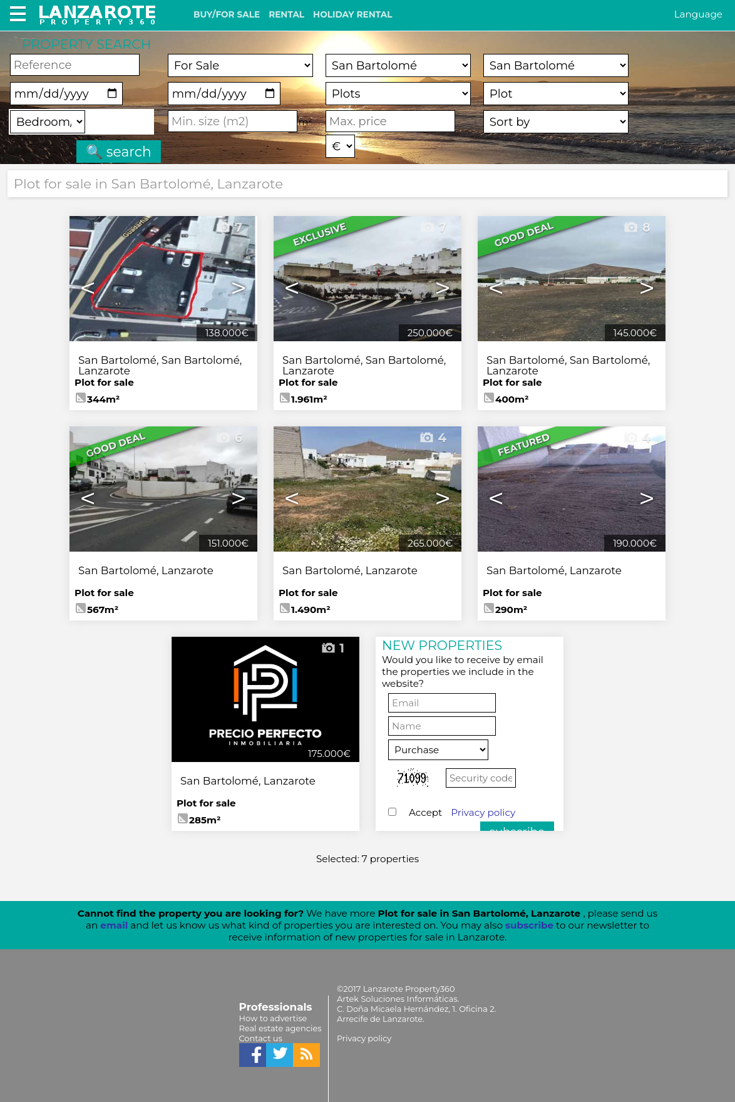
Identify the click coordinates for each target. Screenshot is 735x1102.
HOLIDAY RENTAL (352, 14)
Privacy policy (483, 812)
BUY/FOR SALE (226, 14)
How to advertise (273, 1018)
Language (698, 14)
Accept (462, 812)
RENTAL (286, 14)
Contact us (260, 1038)
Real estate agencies (280, 1028)
